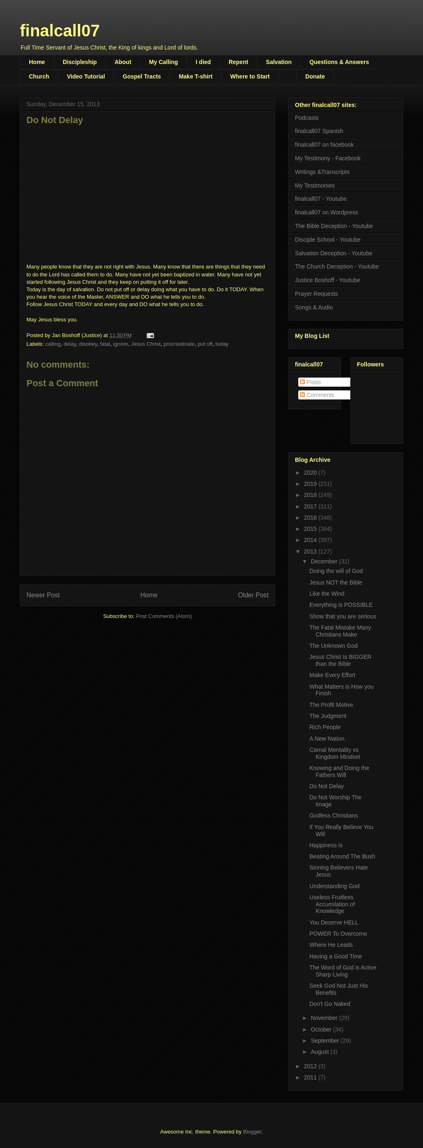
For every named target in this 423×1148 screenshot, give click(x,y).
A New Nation (327, 738)
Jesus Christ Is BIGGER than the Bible (340, 660)
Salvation (279, 62)
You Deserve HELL (334, 922)
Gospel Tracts (142, 76)
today (222, 344)
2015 (311, 528)
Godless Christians (333, 815)
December (325, 561)
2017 (311, 506)
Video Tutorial (86, 76)
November (325, 1018)
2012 (311, 1066)
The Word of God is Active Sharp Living (342, 971)
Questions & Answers (339, 62)
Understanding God (334, 886)
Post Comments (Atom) (164, 616)
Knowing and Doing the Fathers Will (339, 771)
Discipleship (80, 62)
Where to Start (250, 76)
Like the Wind (327, 593)
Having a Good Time (335, 956)
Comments (317, 395)
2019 (311, 483)
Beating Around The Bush (342, 856)
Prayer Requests (316, 293)
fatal (105, 344)
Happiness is (325, 845)
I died (203, 62)
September (325, 1040)
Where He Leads (331, 944)
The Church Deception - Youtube (337, 266)
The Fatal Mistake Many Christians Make (340, 631)
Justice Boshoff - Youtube (327, 280)
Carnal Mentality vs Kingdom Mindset (334, 753)
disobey (88, 344)
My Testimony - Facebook (328, 158)
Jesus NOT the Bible (335, 582)
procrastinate (179, 344)
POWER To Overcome (338, 933)
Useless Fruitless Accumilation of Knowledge (332, 904)
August (320, 1051)
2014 (311, 540)
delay (70, 344)
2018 (311, 495)
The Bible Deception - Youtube (334, 226)
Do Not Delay (326, 786)
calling (53, 344)
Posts (310, 382)
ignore (120, 344)
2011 (311, 1077)
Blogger (252, 1132)
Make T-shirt (196, 76)
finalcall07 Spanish (319, 131)
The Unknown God (333, 645)
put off (204, 344)
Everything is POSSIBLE (341, 604)
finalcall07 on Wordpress (326, 212)
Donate (315, 76)
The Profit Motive (331, 704)
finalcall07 (60, 30)
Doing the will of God (336, 571)
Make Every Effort (332, 675)
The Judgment (328, 716)
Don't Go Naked (329, 1004)
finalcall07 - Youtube (321, 198)
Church (39, 76)
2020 (311, 472)
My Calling (163, 62)
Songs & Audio (314, 307)
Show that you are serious (342, 616)
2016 (311, 517)
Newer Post (43, 595)
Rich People (325, 727)
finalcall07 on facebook (324, 144)
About (122, 62)
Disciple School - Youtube (328, 239)
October (322, 1029)
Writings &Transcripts (322, 172)
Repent (238, 62)
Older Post (253, 595)
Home (37, 62)
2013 (311, 551)
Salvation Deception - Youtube (334, 253)
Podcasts (307, 117)
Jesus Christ (146, 344)
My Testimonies (315, 185)
